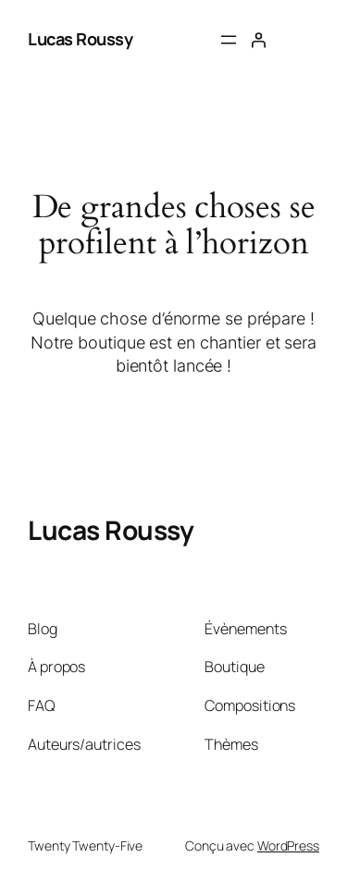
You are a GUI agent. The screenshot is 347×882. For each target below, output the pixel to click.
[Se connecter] (258, 39)
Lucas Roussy (80, 39)
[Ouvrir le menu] (228, 40)
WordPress (288, 845)
